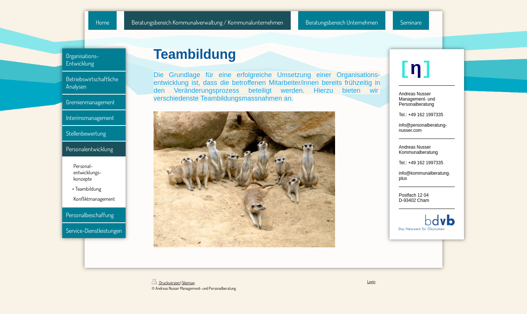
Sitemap (188, 282)
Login (371, 281)
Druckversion (166, 282)
